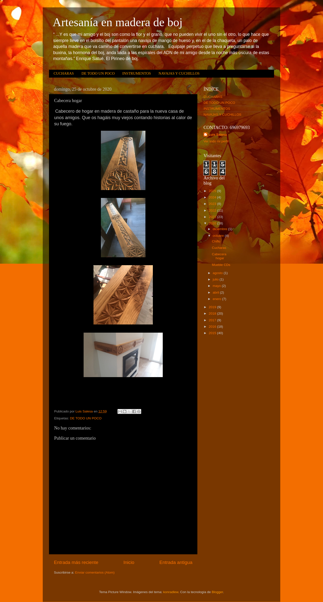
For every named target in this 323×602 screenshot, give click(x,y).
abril (216, 292)
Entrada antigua (176, 562)
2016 (213, 326)
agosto (218, 273)
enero (217, 299)
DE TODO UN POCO (98, 73)
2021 (213, 217)
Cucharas (219, 248)
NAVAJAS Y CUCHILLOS (179, 73)
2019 (213, 307)
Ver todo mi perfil (216, 141)
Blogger (217, 592)
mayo (217, 286)
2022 (213, 210)
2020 (213, 223)
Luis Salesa (217, 134)
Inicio (128, 562)
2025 (213, 191)
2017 (213, 320)
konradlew (170, 592)
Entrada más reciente (76, 562)
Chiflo (216, 241)
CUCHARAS (64, 73)
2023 (213, 204)
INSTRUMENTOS (136, 73)
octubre (219, 235)
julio (216, 279)
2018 (213, 313)
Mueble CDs (221, 265)
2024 (213, 197)
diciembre (220, 229)
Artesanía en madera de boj (118, 22)
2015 (213, 333)
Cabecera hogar (219, 256)
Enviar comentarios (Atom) (95, 572)
